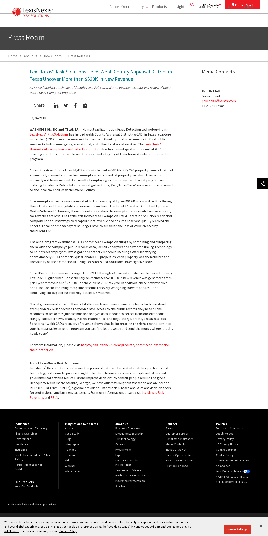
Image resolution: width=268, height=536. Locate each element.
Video (68, 460)
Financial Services (26, 433)
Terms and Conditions (230, 428)
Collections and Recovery (31, 428)
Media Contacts (176, 444)
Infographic (72, 444)
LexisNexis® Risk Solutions (49, 134)
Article (69, 428)
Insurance (21, 450)
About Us (223, 20)
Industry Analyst (176, 450)
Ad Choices (223, 466)
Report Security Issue (180, 460)
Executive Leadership (129, 433)
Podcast (70, 450)
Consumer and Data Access (233, 460)
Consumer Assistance (180, 439)
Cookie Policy (224, 455)
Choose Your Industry (124, 20)
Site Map (120, 486)
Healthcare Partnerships (130, 475)
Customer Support (177, 433)
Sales (169, 428)
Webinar (70, 466)
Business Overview (127, 428)
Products (158, 20)
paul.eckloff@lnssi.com (219, 101)
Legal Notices (224, 433)
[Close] (261, 526)
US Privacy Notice (227, 444)
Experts (120, 455)
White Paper (72, 471)
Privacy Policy (225, 439)
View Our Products (27, 486)
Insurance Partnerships (130, 481)
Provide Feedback (177, 466)
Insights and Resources (190, 20)
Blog (68, 439)
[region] (134, 526)
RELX (54, 397)
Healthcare (22, 444)
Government (23, 439)
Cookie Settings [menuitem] (226, 450)
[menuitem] (158, 20)
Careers (120, 444)
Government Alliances (129, 470)
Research (71, 455)
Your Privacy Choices (233, 471)
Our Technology (125, 439)
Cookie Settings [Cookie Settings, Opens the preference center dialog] (237, 529)
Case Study (72, 433)
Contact (246, 20)
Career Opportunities (179, 455)
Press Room (123, 450)
